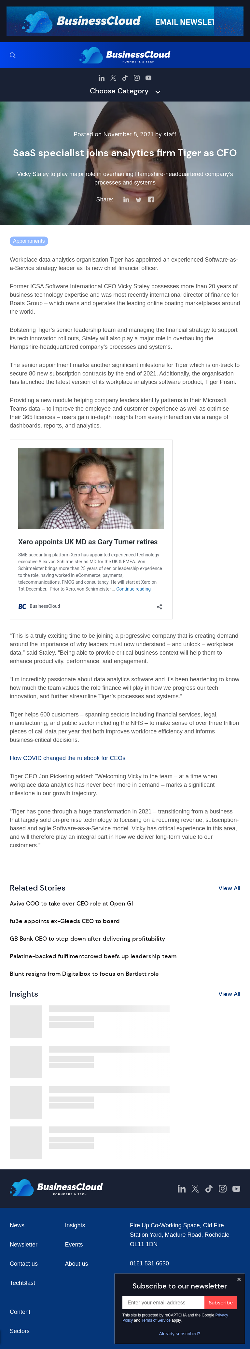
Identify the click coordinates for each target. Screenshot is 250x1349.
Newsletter (23, 1244)
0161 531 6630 (149, 1263)
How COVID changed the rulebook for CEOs (67, 758)
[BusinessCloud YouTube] (148, 78)
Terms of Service (156, 1320)
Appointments (29, 241)
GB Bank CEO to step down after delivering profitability (87, 938)
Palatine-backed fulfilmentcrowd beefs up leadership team (93, 956)
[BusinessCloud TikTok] (125, 78)
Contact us (24, 1263)
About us (76, 1263)
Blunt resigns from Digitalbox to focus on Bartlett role (84, 973)
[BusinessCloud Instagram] (137, 78)
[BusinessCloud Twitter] (113, 78)
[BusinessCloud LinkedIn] (101, 78)
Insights (75, 1225)
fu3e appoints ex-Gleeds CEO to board (65, 921)
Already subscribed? (180, 1333)
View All (229, 888)
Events (74, 1244)
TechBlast (22, 1283)
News (17, 1225)
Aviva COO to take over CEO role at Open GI (71, 903)
